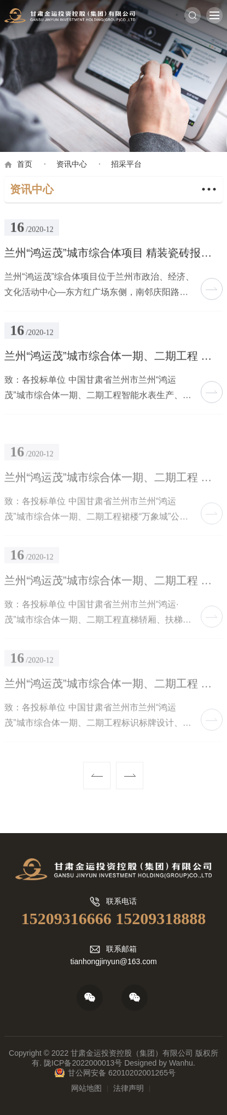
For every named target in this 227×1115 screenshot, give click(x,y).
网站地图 (86, 1088)
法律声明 (128, 1088)
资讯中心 (71, 164)
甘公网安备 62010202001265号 (122, 1072)
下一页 (129, 775)
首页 (24, 164)
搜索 (192, 15)
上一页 (96, 775)
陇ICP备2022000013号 (83, 1063)
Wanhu (181, 1063)
